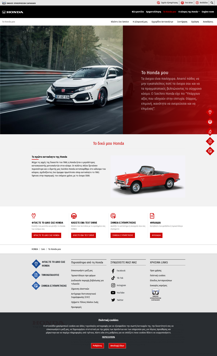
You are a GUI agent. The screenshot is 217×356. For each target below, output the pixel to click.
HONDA (35, 249)
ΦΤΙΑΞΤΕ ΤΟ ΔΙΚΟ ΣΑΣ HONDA (46, 235)
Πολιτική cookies (157, 275)
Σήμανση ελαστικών (80, 288)
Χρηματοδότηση (153, 11)
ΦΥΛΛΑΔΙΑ (156, 235)
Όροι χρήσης (156, 270)
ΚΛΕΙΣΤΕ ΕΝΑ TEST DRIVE (83, 235)
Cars (43, 249)
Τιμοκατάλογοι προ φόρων (83, 275)
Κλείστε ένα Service (120, 21)
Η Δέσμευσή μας (140, 21)
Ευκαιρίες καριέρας (158, 285)
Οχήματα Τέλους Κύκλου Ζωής (84, 302)
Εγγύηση (195, 21)
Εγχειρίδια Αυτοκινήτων (162, 21)
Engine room (208, 11)
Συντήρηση (182, 21)
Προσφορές (76, 307)
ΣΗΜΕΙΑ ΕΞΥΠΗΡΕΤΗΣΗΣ (122, 235)
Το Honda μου (169, 11)
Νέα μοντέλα (138, 11)
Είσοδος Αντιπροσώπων (161, 280)
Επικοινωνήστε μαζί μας (82, 270)
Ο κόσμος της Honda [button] (188, 11)
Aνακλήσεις (208, 21)
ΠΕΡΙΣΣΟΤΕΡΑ (108, 337)
